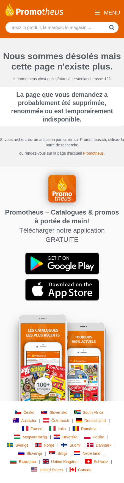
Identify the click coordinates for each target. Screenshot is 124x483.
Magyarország (30, 437)
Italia (57, 428)
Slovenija (30, 453)
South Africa (89, 412)
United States (47, 469)
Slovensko (54, 412)
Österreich (56, 420)
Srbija (58, 453)
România (85, 428)
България (23, 461)
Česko (24, 412)
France (32, 428)
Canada (81, 469)
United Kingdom (61, 461)
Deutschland (91, 420)
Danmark (99, 445)
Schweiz (96, 461)
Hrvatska (65, 437)
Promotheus (93, 153)
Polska (94, 437)
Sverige (17, 445)
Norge (44, 445)
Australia (24, 420)
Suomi (71, 445)
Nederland (87, 453)
